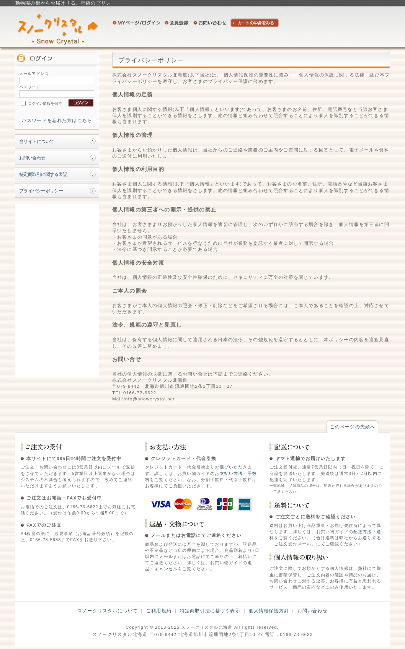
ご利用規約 (158, 610)
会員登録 (177, 23)
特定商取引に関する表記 (43, 174)
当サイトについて (36, 141)
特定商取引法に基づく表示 (210, 610)
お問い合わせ (209, 23)
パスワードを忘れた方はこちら (57, 120)
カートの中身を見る (255, 23)
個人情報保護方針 (269, 610)
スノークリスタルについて (107, 610)
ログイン (137, 23)
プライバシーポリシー (41, 190)
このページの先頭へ (352, 426)
